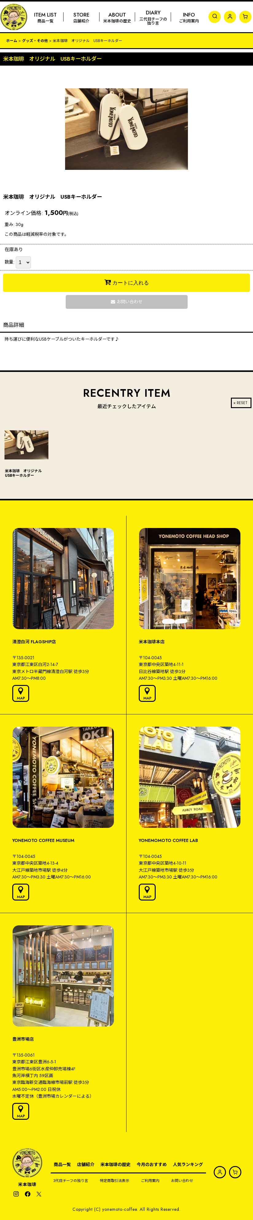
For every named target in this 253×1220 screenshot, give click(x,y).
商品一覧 (62, 1164)
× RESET (240, 403)
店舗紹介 (85, 1164)
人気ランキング (188, 1164)
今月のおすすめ (152, 1164)
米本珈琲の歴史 (115, 1164)
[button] (214, 17)
